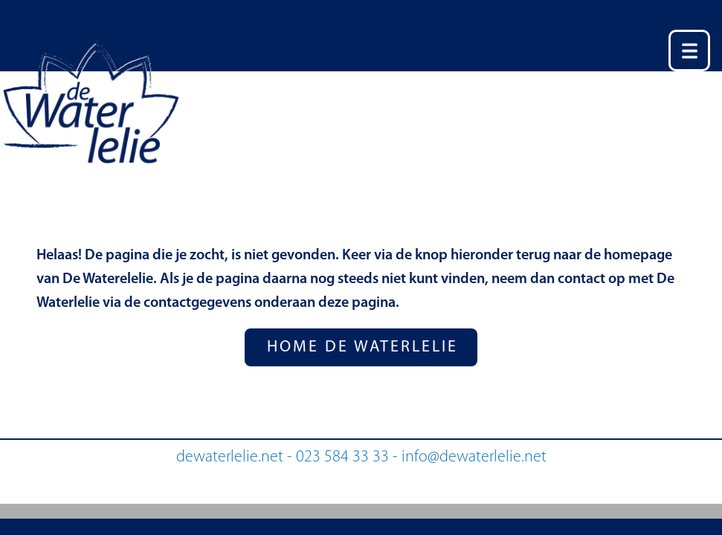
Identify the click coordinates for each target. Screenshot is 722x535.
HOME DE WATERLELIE (362, 347)
